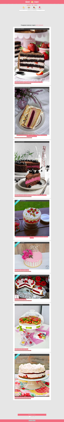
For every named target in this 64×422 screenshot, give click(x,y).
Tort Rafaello (22, 242)
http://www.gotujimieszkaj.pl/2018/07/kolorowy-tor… (25, 350)
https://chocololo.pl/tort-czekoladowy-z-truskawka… (25, 83)
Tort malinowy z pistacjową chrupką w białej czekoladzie (22, 87)
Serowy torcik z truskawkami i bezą (25, 354)
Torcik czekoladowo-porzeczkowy (19, 141)
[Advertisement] (32, 17)
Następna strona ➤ (32, 414)
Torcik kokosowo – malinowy (25, 275)
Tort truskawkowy (23, 200)
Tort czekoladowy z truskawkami (19, 28)
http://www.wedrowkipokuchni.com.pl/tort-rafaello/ (25, 271)
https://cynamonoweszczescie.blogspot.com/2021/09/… (25, 137)
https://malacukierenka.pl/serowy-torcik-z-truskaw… (25, 398)
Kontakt (34, 420)
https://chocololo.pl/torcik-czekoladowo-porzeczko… (25, 196)
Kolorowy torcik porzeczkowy (19, 304)
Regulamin (30, 420)
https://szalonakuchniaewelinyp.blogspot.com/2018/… (25, 300)
